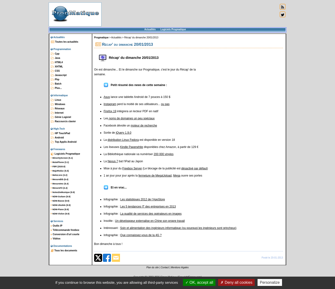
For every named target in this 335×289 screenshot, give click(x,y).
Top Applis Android (64, 142)
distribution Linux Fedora (123, 140)
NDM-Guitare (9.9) (61, 196)
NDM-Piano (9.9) (60, 209)
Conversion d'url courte (65, 234)
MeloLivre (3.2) (59, 175)
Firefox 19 (110, 111)
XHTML (57, 66)
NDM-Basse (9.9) (60, 201)
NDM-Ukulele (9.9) (61, 205)
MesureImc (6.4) (60, 184)
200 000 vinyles (163, 154)
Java (55, 58)
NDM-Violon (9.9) (60, 214)
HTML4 (57, 62)
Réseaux (58, 108)
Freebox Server (132, 168)
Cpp (55, 53)
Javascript (59, 75)
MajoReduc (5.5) (60, 171)
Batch (56, 83)
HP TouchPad (60, 133)
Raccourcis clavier (63, 121)
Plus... (56, 88)
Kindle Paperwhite (131, 147)
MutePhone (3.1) (60, 162)
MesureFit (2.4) (59, 188)
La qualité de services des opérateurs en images (151, 213)
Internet (57, 113)
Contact (165, 267)
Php (55, 79)
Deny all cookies (236, 282)
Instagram (110, 104)
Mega (176, 175)
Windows (58, 104)
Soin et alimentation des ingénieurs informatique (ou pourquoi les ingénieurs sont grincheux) (178, 228)
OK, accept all (199, 282)
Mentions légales (180, 267)
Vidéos (55, 238)
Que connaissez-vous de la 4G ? (141, 235)
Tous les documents (64, 250)
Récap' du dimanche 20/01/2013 (141, 37)
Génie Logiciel (61, 117)
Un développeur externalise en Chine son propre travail (150, 221)
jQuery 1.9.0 (123, 132)
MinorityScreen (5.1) (62, 158)
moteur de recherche (144, 125)
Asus (107, 97)
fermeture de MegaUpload (155, 175)
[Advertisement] (189, 14)
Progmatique (101, 37)
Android (57, 137)
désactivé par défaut (194, 168)
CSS (55, 71)
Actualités (150, 29)
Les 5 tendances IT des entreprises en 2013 (148, 206)
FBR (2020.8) (58, 166)
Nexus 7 (113, 161)
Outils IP (56, 225)
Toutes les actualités (64, 42)
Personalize (270, 282)
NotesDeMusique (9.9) (63, 192)
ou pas (165, 104)
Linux (56, 100)
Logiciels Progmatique (173, 29)
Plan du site (152, 267)
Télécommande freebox (65, 230)
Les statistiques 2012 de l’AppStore (142, 199)
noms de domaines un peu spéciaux (131, 118)
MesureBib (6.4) (59, 179)
